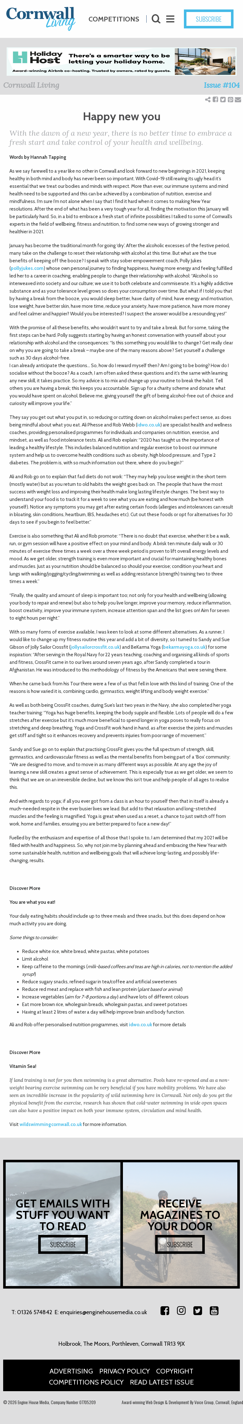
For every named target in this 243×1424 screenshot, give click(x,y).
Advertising (71, 1371)
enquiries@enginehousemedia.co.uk (103, 1312)
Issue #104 (222, 85)
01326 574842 (34, 1312)
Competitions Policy (86, 1382)
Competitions (113, 17)
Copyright (174, 1371)
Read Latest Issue (162, 1382)
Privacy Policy (124, 1371)
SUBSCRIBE (63, 1244)
